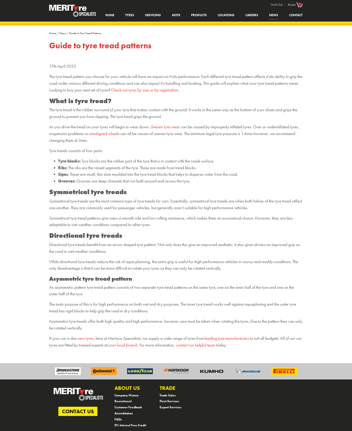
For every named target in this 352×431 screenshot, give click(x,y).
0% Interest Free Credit (130, 425)
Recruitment (123, 401)
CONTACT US (78, 411)
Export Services (170, 407)
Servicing (153, 15)
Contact (295, 15)
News (273, 15)
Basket (295, 4)
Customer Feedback (128, 407)
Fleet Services (169, 401)
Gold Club (277, 5)
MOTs (176, 15)
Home (109, 15)
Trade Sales (168, 395)
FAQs (118, 419)
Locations (226, 15)
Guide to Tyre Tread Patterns (85, 33)
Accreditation (123, 413)
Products (199, 15)
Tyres (129, 15)
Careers (251, 15)
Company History (126, 395)
